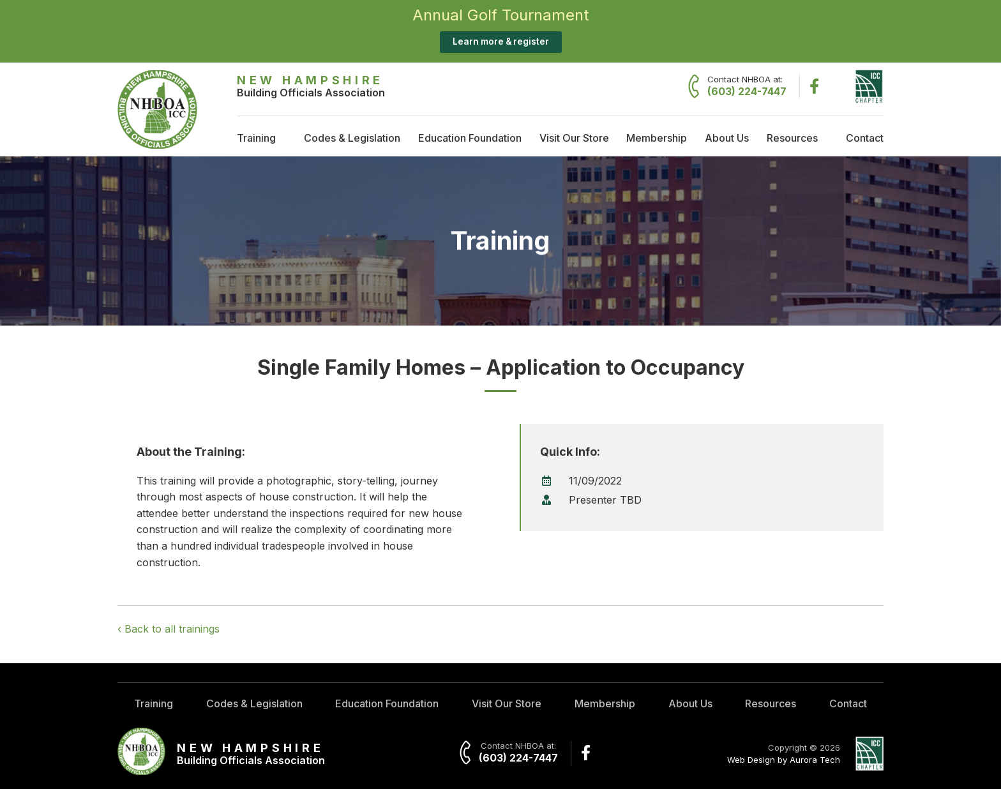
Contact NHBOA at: (746, 86)
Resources (792, 138)
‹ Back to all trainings (168, 628)
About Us (727, 138)
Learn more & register (501, 41)
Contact (865, 138)
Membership (656, 138)
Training (256, 138)
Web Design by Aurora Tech (783, 760)
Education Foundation (470, 138)
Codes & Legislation (352, 138)
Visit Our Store (574, 138)
